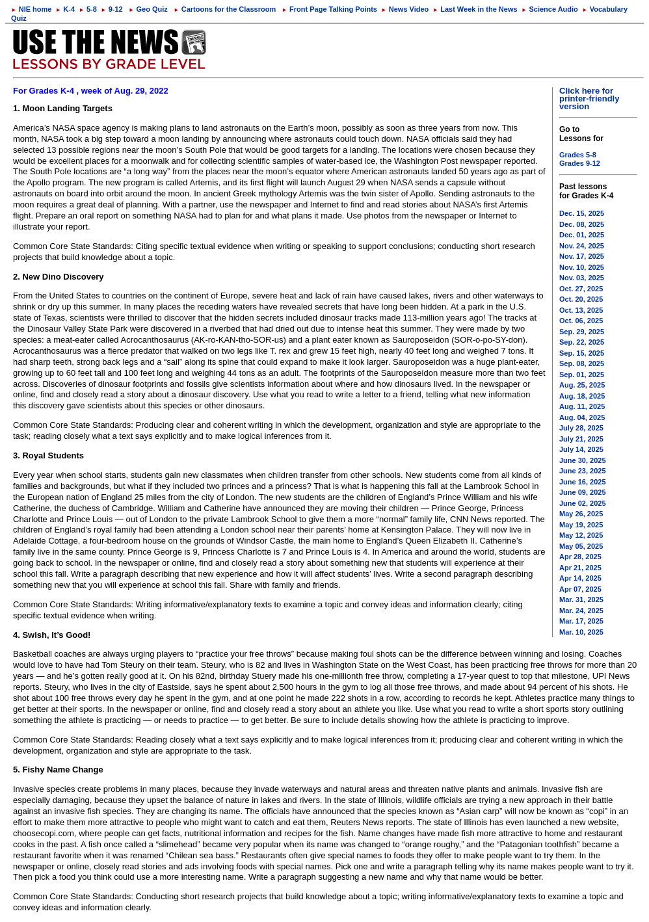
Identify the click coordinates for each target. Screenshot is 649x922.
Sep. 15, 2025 (581, 353)
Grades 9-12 (579, 163)
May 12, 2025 (581, 535)
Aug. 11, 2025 (582, 406)
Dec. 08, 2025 (581, 224)
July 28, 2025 (581, 428)
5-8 (88, 9)
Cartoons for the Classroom (225, 9)
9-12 (112, 9)
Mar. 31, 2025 (581, 599)
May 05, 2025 (581, 546)
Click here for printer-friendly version (589, 98)
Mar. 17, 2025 (581, 621)
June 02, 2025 (582, 503)
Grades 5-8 (577, 155)
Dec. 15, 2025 (581, 213)
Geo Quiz (148, 9)
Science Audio (550, 9)
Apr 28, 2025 (580, 556)
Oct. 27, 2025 (581, 289)
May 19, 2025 (581, 525)
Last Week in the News (474, 9)
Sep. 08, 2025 (581, 363)
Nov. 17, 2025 (581, 256)
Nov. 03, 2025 (581, 278)
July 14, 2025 (581, 449)
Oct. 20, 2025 (581, 299)
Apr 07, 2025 (580, 589)
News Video (405, 9)
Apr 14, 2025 (580, 578)
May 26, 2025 (581, 514)
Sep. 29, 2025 (581, 332)
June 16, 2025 (582, 482)
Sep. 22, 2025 (581, 342)
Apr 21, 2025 (580, 568)
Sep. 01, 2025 (581, 374)
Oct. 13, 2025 (581, 310)
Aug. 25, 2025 (582, 385)
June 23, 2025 (582, 471)
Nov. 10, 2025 (581, 267)
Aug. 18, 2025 (582, 396)
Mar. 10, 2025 (581, 632)
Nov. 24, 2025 (581, 246)
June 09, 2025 (582, 492)
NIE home (31, 9)
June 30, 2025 (582, 460)
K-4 (65, 9)
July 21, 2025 (581, 439)
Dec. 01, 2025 (581, 235)
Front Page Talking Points (329, 9)
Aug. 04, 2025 (582, 417)
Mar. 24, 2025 (581, 610)
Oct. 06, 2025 (581, 320)
